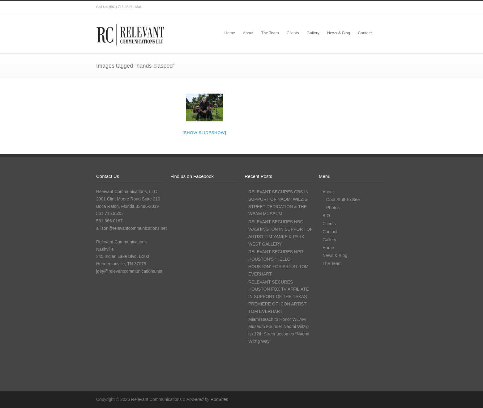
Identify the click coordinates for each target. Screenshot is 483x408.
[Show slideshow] (204, 132)
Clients (293, 33)
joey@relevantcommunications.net (129, 271)
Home (229, 33)
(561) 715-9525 (120, 7)
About (248, 33)
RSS (380, 7)
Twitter (331, 7)
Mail (138, 7)
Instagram (356, 7)
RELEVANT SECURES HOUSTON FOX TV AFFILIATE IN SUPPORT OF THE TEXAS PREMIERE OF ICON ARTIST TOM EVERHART (278, 297)
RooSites (219, 399)
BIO (326, 215)
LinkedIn (368, 7)
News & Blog (338, 33)
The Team (270, 33)
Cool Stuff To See (343, 199)
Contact (365, 33)
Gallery (313, 33)
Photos (333, 207)
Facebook (343, 7)
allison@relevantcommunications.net (131, 228)
